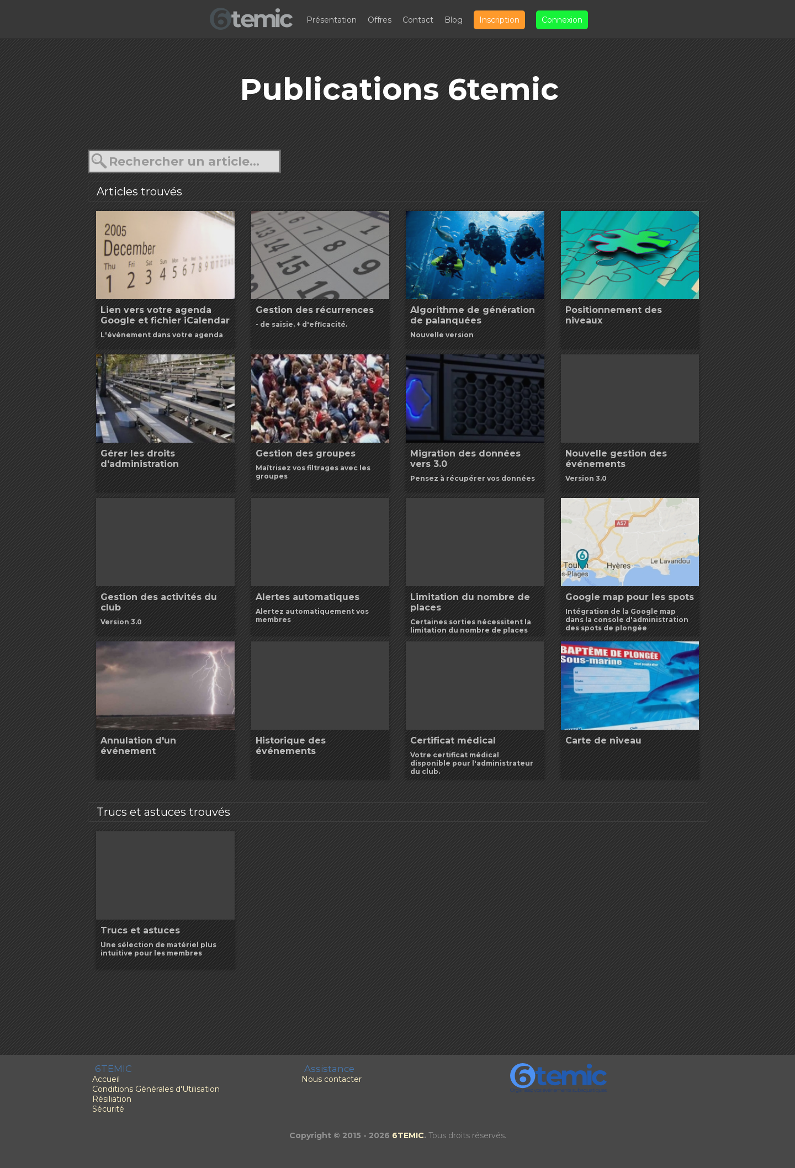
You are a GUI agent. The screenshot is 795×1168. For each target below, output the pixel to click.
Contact (417, 20)
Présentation (331, 20)
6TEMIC (408, 1135)
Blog (453, 20)
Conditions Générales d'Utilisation (156, 1089)
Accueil (106, 1079)
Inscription (499, 20)
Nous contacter (331, 1079)
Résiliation (111, 1099)
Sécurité (108, 1109)
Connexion (562, 20)
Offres (379, 20)
